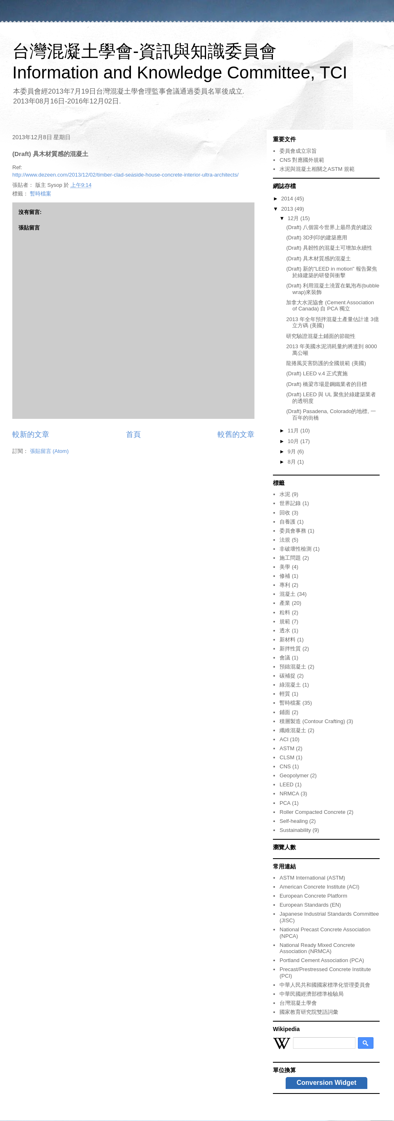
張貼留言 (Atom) (49, 451)
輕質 (284, 694)
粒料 (284, 612)
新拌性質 (290, 648)
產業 (284, 603)
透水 (284, 630)
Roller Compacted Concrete (312, 812)
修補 (284, 576)
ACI (284, 739)
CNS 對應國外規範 (301, 160)
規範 (284, 621)
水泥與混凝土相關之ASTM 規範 (317, 169)
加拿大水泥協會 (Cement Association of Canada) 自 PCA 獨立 (330, 305)
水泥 (284, 494)
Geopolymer (294, 775)
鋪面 (284, 712)
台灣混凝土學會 (298, 1003)
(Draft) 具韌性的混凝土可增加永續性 (329, 248)
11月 (294, 430)
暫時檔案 (40, 194)
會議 (284, 658)
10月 (294, 441)
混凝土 (287, 594)
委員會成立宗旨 (298, 151)
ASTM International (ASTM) (312, 878)
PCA (285, 803)
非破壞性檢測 (295, 549)
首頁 (133, 434)
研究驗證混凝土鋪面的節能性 (320, 336)
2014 (288, 198)
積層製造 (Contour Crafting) (312, 721)
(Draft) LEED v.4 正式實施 (317, 373)
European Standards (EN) (310, 905)
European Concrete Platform (313, 896)
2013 (288, 209)
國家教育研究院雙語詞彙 (308, 1012)
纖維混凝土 (292, 730)
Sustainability (295, 830)
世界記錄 (290, 503)
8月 (293, 462)
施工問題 (290, 558)
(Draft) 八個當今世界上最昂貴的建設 (329, 227)
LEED (286, 784)
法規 (284, 540)
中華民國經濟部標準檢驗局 (311, 994)
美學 (284, 567)
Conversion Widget (327, 1082)
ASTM (286, 748)
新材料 (287, 639)
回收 (284, 513)
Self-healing (293, 821)
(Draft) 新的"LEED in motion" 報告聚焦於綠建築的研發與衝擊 (331, 272)
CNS (285, 766)
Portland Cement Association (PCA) (321, 960)
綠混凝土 (290, 685)
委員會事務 (292, 531)
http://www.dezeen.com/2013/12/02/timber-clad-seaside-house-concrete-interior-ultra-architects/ (125, 175)
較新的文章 (30, 434)
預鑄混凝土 (292, 667)
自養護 (287, 522)
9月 (293, 451)
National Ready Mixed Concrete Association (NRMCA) (317, 948)
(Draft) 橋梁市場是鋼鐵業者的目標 (326, 384)
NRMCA (289, 793)
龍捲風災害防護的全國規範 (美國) (326, 363)
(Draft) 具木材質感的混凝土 (318, 258)
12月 (294, 218)
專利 (284, 585)
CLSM (286, 757)
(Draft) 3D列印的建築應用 (316, 237)
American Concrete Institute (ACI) (319, 887)
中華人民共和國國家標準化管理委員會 (324, 985)
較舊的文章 (236, 434)
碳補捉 (287, 676)
